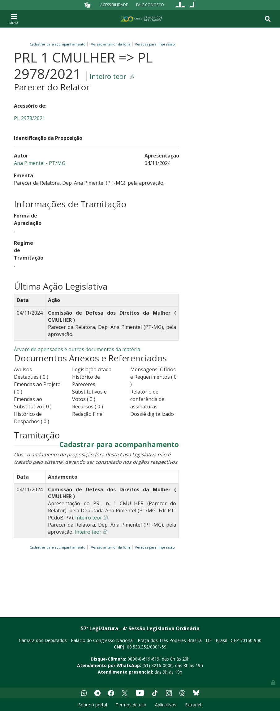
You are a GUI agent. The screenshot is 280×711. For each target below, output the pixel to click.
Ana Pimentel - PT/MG (39, 163)
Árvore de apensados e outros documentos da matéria (77, 349)
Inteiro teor (108, 76)
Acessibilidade (114, 4)
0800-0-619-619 (143, 659)
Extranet (193, 705)
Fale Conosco (150, 4)
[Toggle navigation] (13, 18)
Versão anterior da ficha (110, 44)
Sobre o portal (92, 705)
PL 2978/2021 (29, 118)
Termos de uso (131, 705)
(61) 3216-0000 (157, 665)
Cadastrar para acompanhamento (58, 44)
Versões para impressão (154, 44)
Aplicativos (165, 705)
